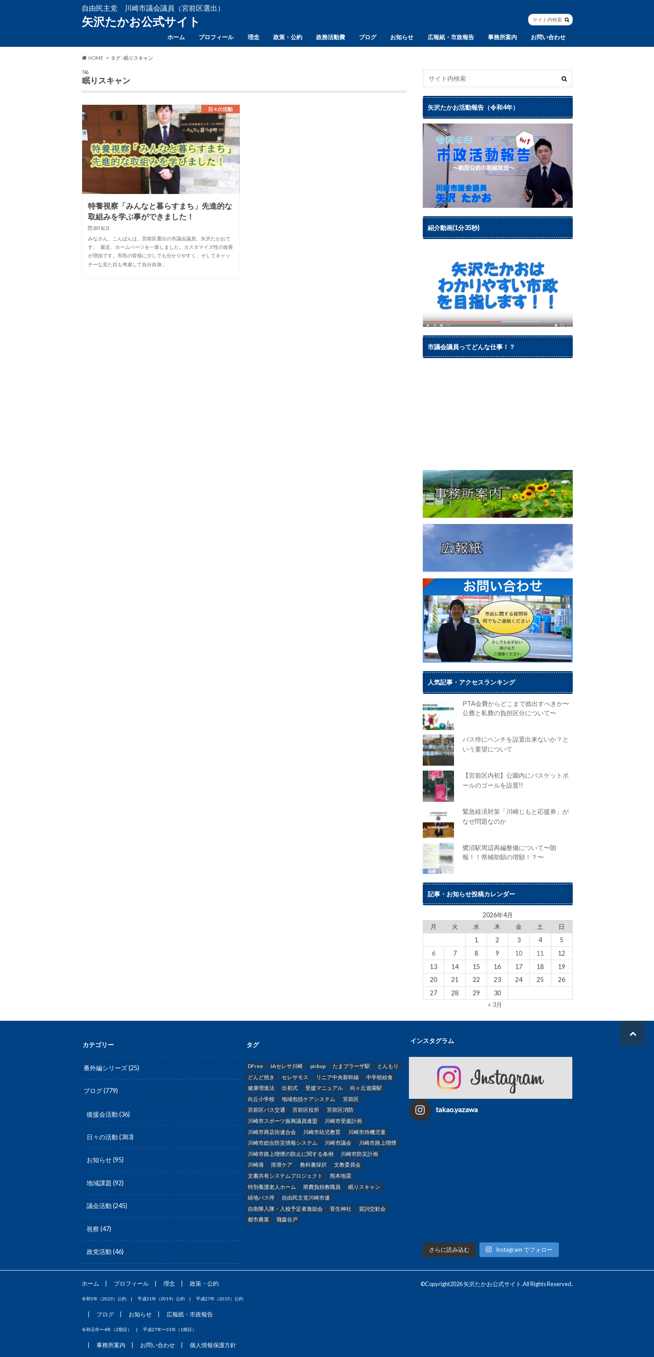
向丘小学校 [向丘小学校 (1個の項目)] (261, 1099)
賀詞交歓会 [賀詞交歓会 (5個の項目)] (372, 1208)
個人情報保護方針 (213, 1345)
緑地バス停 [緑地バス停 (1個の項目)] (261, 1197)
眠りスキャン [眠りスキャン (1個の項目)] (364, 1187)
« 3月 (495, 1004)
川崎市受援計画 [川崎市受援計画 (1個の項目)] (343, 1121)
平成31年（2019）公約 (161, 1298)
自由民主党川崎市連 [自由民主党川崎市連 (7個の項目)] (306, 1197)
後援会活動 (108, 1114)
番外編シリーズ (111, 1068)
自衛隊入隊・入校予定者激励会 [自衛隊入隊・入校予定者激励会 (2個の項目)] (285, 1208)
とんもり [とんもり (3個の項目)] (388, 1066)
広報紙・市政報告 (451, 37)
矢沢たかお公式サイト (141, 21)
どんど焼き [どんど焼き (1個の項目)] (261, 1077)
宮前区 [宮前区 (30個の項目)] (351, 1099)
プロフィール (216, 37)
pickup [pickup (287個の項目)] (317, 1066)
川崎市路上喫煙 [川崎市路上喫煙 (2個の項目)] (377, 1142)
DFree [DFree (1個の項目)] (255, 1066)
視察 (99, 1229)
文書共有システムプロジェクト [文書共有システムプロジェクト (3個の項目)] (285, 1175)
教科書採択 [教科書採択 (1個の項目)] (313, 1164)
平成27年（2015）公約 (219, 1298)
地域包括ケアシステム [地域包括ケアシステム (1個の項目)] (308, 1099)
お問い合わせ (548, 37)
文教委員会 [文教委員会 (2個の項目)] (347, 1164)
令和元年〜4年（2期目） (107, 1329)
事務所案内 (502, 37)
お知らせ (401, 37)
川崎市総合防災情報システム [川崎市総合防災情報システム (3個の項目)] (282, 1142)
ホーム (176, 37)
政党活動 (105, 1251)
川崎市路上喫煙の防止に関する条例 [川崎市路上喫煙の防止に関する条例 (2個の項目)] (290, 1154)
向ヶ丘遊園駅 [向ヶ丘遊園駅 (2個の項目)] (366, 1088)
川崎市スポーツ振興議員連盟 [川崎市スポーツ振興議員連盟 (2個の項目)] (282, 1121)
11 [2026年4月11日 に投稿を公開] (540, 953)
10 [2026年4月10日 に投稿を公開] (518, 953)
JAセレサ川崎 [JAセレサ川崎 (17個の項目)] (286, 1066)
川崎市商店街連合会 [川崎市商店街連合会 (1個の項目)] (272, 1132)
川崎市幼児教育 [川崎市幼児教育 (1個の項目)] (322, 1132)
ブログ (367, 37)
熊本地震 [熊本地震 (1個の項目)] (340, 1175)
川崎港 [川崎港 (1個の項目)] (256, 1164)
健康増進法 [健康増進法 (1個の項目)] (261, 1088)
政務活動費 (330, 37)
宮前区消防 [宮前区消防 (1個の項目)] (340, 1109)
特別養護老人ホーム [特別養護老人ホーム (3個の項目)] (272, 1187)
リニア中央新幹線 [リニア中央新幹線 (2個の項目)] (337, 1077)
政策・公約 (287, 37)
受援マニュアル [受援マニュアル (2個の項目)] (324, 1088)
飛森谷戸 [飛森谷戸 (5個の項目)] (287, 1219)
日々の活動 (110, 1137)
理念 (253, 37)
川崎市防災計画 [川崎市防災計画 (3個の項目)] (359, 1154)
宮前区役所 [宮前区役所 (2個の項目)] (305, 1109)
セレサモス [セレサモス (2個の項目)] (295, 1077)
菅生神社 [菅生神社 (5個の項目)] (340, 1208)
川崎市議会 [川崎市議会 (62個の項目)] (338, 1142)
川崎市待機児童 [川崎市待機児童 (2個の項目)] (367, 1132)
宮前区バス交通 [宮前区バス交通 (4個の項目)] (266, 1109)
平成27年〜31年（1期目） (169, 1329)
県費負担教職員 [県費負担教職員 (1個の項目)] (322, 1187)
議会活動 (107, 1205)
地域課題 (105, 1183)
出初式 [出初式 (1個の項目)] (290, 1088)
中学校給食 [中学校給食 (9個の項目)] (379, 1077)
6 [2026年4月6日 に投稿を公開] (433, 953)
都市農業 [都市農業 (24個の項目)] (258, 1219)
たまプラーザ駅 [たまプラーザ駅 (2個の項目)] (351, 1066)
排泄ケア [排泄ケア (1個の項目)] (281, 1164)
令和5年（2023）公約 (104, 1298)
